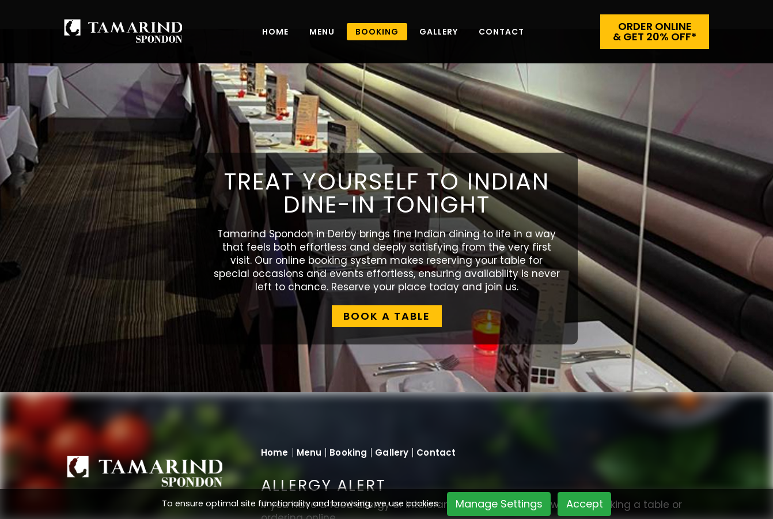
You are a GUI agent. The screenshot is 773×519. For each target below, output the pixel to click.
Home (275, 31)
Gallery (438, 31)
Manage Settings (499, 504)
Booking (348, 452)
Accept (584, 504)
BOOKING (377, 31)
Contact (501, 31)
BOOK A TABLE (386, 316)
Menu (322, 31)
